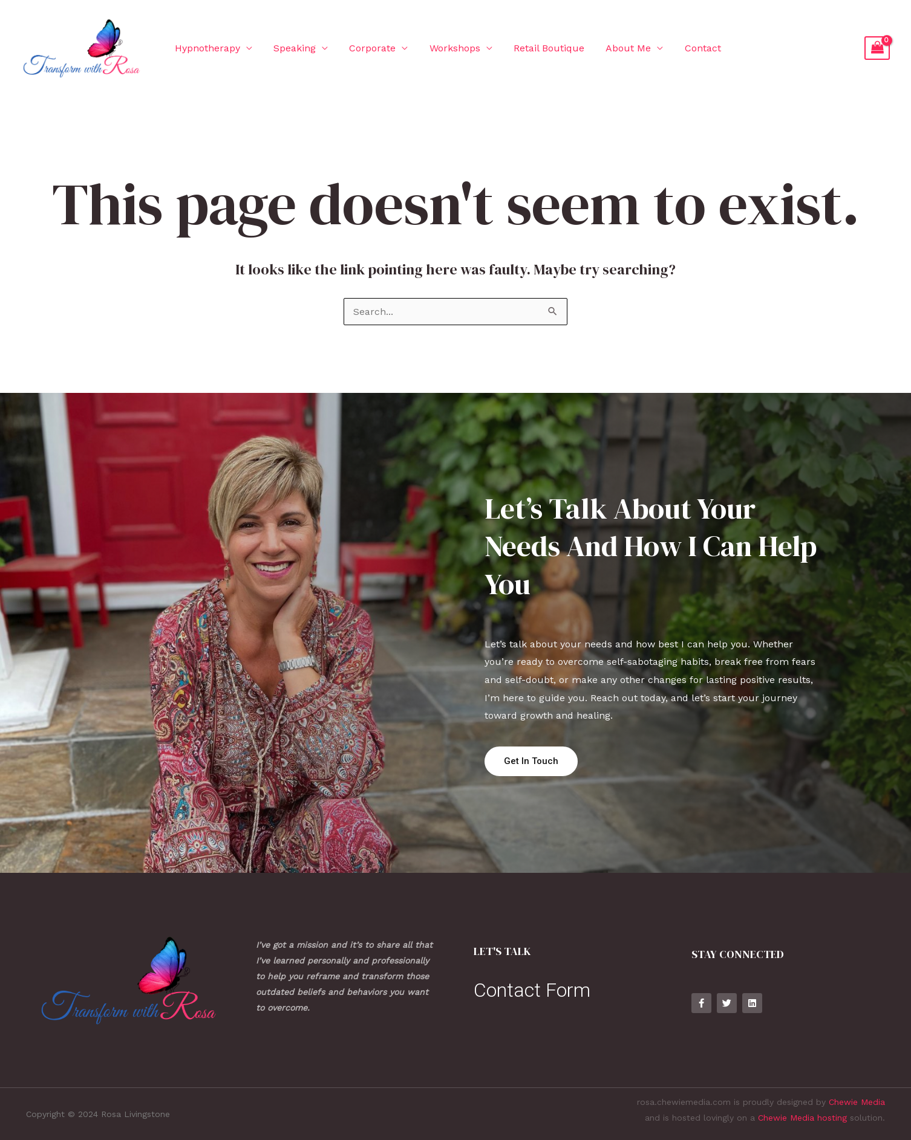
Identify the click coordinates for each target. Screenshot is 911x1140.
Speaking (291, 48)
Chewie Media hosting (802, 1117)
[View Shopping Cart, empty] (877, 48)
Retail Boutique (539, 48)
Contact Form (532, 990)
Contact (689, 48)
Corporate (367, 48)
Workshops (447, 48)
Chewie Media (857, 1102)
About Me (617, 48)
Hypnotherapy (206, 48)
